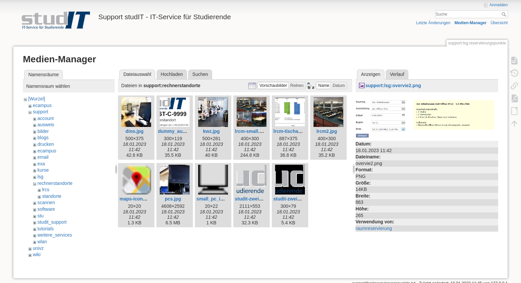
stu (40, 215)
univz (38, 248)
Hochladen (172, 74)
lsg (40, 176)
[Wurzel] (36, 98)
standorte (51, 196)
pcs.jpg (173, 198)
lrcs (45, 189)
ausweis (45, 124)
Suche (504, 14)
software (46, 209)
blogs (42, 137)
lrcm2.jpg (327, 131)
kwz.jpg (211, 131)
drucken (45, 144)
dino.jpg (135, 131)
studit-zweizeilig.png (257, 198)
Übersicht (499, 23)
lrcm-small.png (251, 131)
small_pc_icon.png (217, 198)
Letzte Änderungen (433, 23)
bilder (43, 131)
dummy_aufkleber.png (182, 131)
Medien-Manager (470, 23)
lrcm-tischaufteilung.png (300, 131)
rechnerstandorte (55, 183)
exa (41, 163)
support (40, 111)
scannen (46, 202)
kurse (43, 170)
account (45, 118)
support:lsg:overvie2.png (393, 85)
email (42, 157)
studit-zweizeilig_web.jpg (301, 198)
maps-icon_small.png (143, 198)
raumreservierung (374, 228)
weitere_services (54, 235)
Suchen (200, 74)
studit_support (52, 222)
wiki (36, 254)
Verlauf (397, 74)
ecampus (42, 105)
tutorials (45, 228)
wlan (42, 241)
